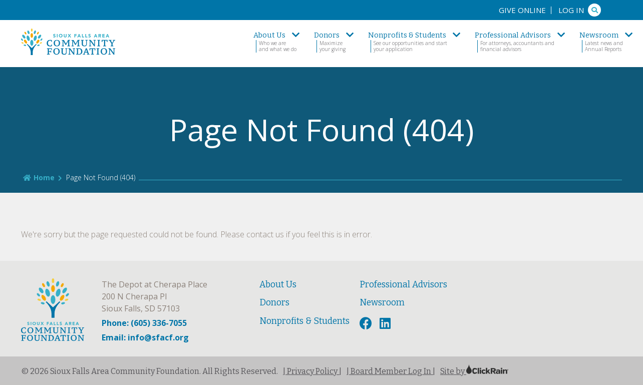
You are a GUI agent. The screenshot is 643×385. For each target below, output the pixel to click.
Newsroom (382, 302)
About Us (277, 284)
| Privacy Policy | (312, 371)
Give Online (522, 10)
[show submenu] (295, 35)
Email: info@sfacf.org (145, 337)
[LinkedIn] (386, 323)
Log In (571, 10)
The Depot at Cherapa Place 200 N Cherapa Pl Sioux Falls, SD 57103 (154, 296)
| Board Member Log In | (391, 371)
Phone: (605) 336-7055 (144, 322)
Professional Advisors (403, 284)
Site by (474, 371)
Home (39, 177)
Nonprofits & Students (304, 321)
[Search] (594, 10)
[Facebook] (367, 323)
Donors (274, 302)
